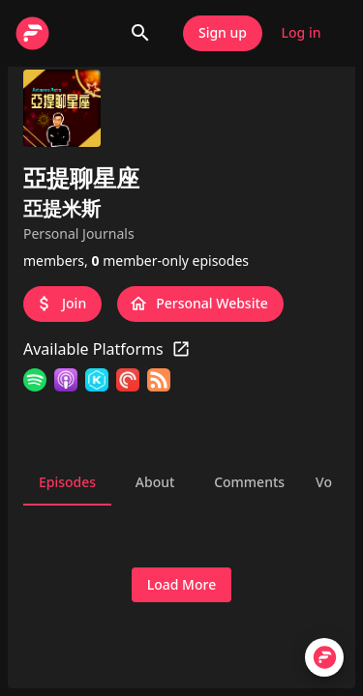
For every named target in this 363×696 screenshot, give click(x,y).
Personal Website (200, 304)
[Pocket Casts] (127, 382)
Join (62, 304)
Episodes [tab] (67, 482)
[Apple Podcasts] (65, 382)
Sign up (222, 33)
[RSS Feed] (158, 382)
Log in (301, 33)
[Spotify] (34, 382)
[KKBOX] (96, 382)
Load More (181, 585)
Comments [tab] (249, 482)
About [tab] (154, 482)
